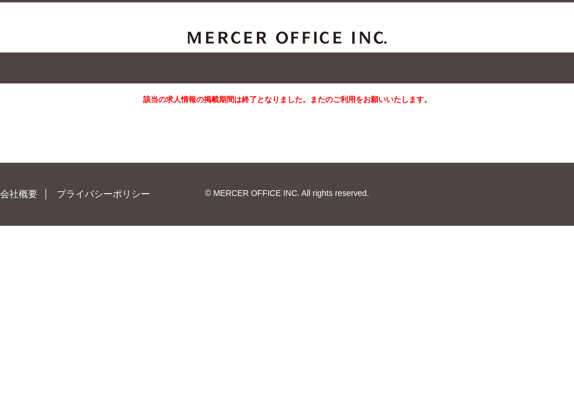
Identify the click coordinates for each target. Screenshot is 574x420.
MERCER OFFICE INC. (287, 38)
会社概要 (18, 194)
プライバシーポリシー (103, 194)
